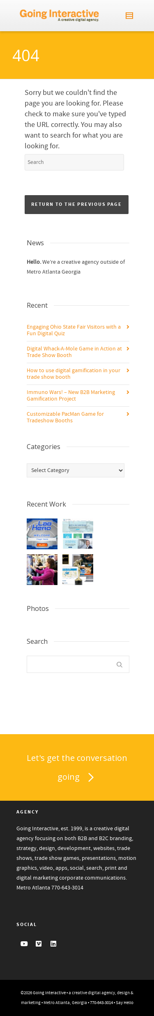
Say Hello (124, 1003)
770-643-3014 (67, 888)
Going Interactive (49, 993)
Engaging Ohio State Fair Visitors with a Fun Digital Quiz (74, 330)
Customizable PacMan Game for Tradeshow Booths (65, 417)
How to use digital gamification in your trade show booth (73, 374)
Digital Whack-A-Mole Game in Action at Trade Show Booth (74, 352)
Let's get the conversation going (77, 769)
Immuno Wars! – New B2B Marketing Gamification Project (71, 396)
